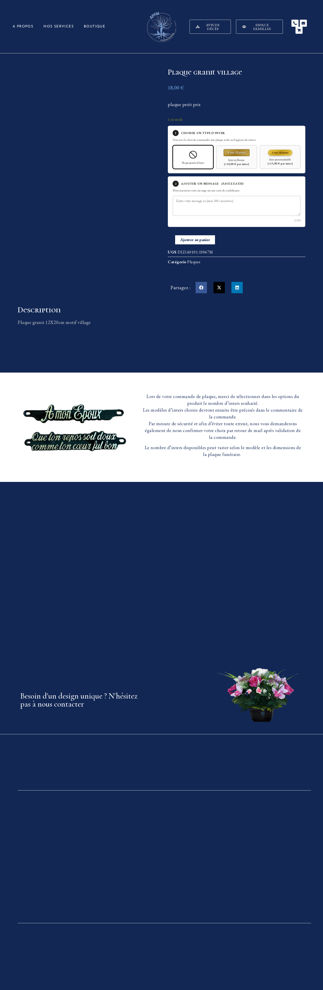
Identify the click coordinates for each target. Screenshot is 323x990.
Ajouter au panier (195, 239)
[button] (201, 287)
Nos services (58, 26)
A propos (23, 26)
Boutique (94, 26)
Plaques (194, 262)
